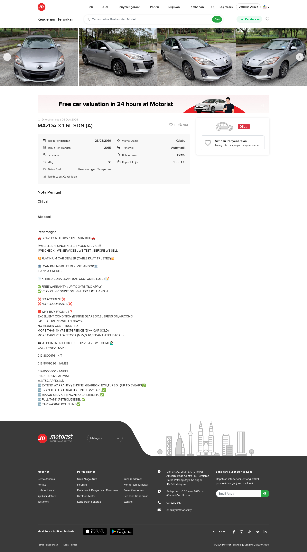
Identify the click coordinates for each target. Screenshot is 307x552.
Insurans (82, 484)
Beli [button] (90, 7)
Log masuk (226, 7)
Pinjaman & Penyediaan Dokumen (97, 490)
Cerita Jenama (46, 479)
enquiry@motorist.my (179, 510)
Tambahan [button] (196, 7)
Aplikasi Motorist (47, 496)
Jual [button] (105, 7)
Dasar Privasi (70, 544)
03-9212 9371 (174, 502)
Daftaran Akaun (248, 6)
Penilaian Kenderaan (136, 496)
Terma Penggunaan (48, 544)
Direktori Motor (86, 496)
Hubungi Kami (46, 490)
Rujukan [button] (174, 7)
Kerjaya (42, 484)
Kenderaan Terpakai (55, 19)
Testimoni (43, 501)
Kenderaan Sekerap (89, 501)
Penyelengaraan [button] (129, 7)
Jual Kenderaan (249, 19)
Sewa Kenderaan (134, 490)
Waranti (128, 501)
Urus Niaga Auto (87, 479)
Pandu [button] (154, 7)
